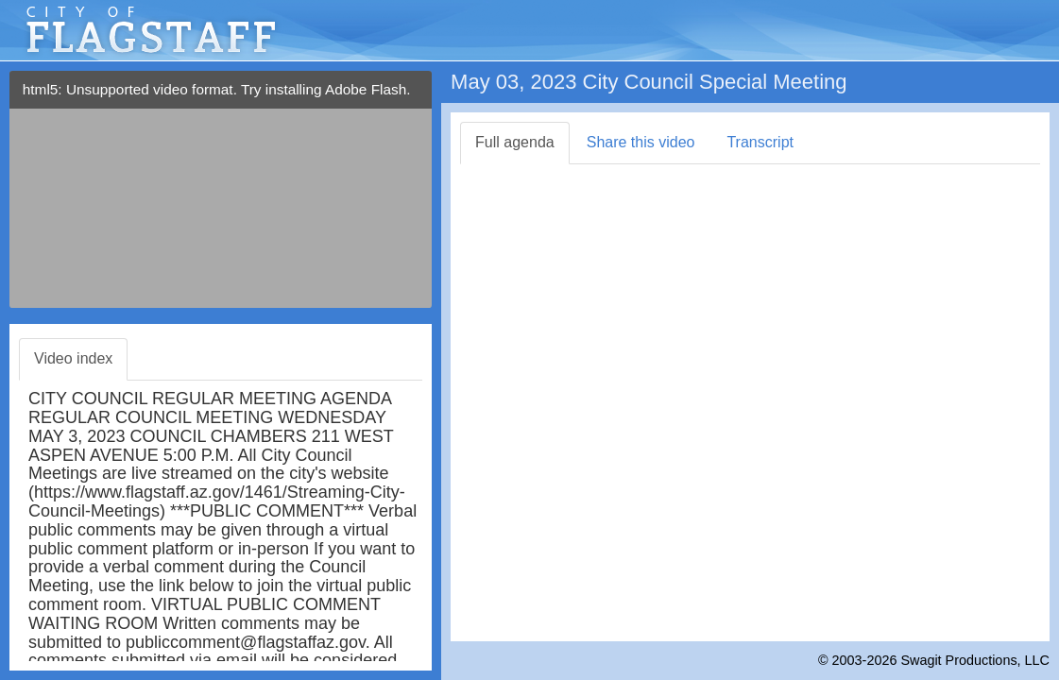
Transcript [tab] (760, 142)
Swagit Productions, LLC (975, 660)
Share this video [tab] (641, 142)
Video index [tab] (73, 358)
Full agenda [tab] (515, 142)
